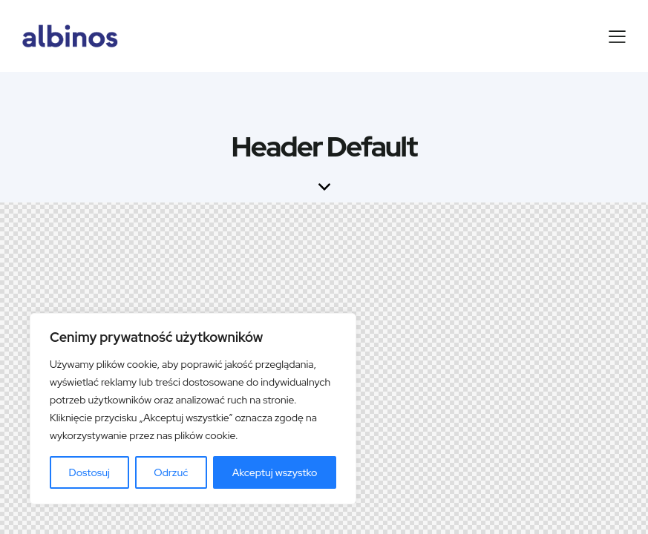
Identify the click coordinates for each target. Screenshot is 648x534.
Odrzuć (171, 472)
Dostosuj (89, 472)
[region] (193, 408)
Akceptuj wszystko (275, 472)
